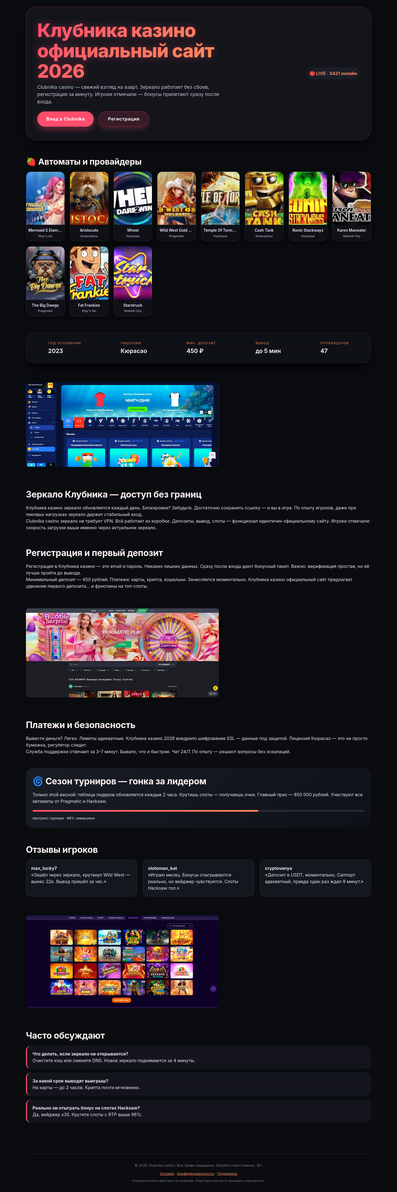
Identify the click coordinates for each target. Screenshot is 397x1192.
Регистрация (124, 119)
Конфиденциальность (195, 1174)
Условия (167, 1174)
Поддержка (227, 1174)
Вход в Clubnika (65, 119)
